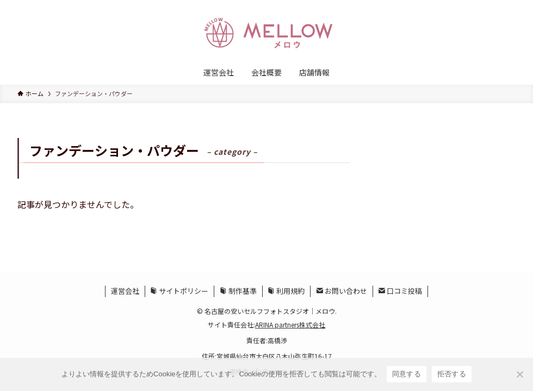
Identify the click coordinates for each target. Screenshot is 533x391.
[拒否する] (519, 374)
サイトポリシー (179, 291)
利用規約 (286, 291)
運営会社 (125, 291)
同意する (406, 374)
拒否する (451, 374)
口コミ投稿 (400, 291)
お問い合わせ (341, 291)
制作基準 (238, 291)
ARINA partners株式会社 (290, 324)
